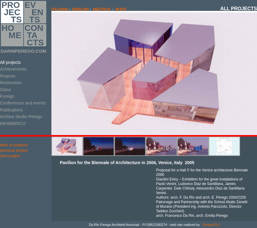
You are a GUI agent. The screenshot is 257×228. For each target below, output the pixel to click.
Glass (5, 89)
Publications (11, 109)
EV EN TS (33, 12)
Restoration (11, 82)
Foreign (7, 96)
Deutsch (101, 9)
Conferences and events (23, 103)
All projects (10, 62)
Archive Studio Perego (21, 116)
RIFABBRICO (13, 123)
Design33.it (211, 224)
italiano (59, 9)
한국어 (120, 9)
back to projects (14, 145)
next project (10, 156)
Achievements (13, 69)
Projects (7, 76)
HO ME (11, 35)
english (81, 9)
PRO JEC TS (12, 12)
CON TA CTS (34, 35)
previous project (14, 150)
